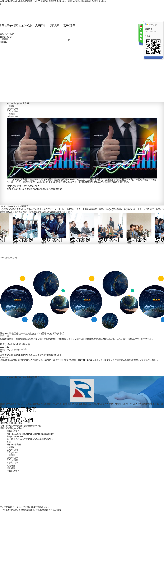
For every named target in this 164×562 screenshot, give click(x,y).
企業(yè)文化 (12, 108)
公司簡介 (11, 106)
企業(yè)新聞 (11, 25)
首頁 (9, 442)
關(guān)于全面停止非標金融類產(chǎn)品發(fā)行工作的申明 (32, 333)
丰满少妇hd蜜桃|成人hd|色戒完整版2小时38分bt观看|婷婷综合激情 (30, 510)
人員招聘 (40, 25)
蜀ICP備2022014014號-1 (106, 491)
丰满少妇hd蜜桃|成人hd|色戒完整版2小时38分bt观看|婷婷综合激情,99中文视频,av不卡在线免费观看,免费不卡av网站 (53, 1)
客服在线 (140, 34)
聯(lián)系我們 (69, 32)
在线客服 (151, 24)
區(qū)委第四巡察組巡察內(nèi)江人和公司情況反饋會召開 (30, 354)
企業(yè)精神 (12, 111)
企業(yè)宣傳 (12, 116)
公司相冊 (11, 114)
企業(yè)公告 (26, 25)
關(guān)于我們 (7, 34)
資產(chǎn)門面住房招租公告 (15, 344)
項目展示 (54, 25)
